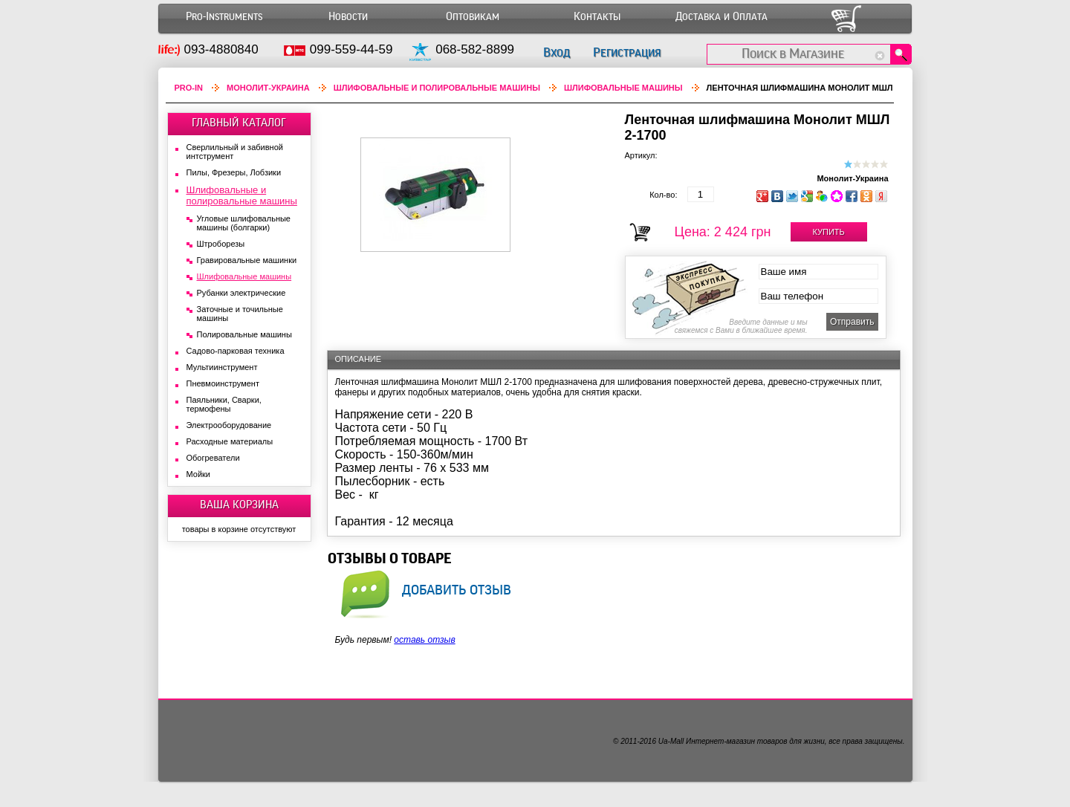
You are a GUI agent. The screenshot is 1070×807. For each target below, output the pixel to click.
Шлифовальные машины (623, 87)
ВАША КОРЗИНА (239, 505)
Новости (348, 16)
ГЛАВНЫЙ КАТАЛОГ (239, 123)
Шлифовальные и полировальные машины (437, 87)
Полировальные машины (244, 334)
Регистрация (627, 52)
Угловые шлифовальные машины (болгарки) (244, 223)
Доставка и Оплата (721, 16)
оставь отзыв (424, 640)
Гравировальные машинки (247, 260)
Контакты (597, 16)
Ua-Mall (671, 741)
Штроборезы (221, 243)
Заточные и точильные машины (240, 314)
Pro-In (189, 87)
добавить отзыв (456, 589)
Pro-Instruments (224, 16)
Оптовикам (472, 16)
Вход (556, 52)
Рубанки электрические (241, 292)
